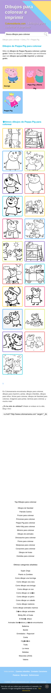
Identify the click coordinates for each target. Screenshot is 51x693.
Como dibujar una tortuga (25, 586)
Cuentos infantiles (23, 671)
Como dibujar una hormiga (25, 578)
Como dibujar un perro (25, 597)
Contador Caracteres (39, 671)
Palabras (16, 675)
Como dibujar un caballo (25, 600)
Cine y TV (25, 40)
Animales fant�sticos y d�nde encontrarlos (25, 622)
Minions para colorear (25, 530)
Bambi (25, 630)
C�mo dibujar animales (25, 611)
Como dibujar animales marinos (25, 608)
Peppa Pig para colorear (25, 523)
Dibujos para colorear (11, 40)
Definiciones (34, 675)
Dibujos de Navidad (25, 508)
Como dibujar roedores (25, 604)
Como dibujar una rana (25, 582)
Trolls (25, 645)
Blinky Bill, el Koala (25, 615)
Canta (25, 637)
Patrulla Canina (25, 512)
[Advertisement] (25, 457)
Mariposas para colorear (25, 545)
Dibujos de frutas (25, 552)
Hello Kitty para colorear (25, 526)
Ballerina (25, 626)
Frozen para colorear (25, 515)
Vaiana (25, 659)
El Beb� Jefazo (25, 619)
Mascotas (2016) (25, 656)
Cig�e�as (25, 641)
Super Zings (25, 571)
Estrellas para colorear (25, 556)
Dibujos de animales (25, 534)
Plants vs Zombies (25, 574)
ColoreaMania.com (15, 23)
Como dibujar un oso (25, 589)
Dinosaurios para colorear (25, 538)
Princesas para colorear (25, 519)
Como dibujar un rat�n (25, 593)
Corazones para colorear (25, 549)
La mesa (25, 648)
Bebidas (25, 652)
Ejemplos (24, 675)
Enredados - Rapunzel (25, 634)
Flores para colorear (25, 541)
